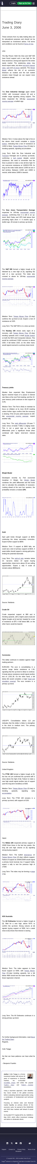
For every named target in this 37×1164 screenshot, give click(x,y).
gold (8, 68)
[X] (11, 1143)
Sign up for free (24, 3)
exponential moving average (17, 416)
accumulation (6, 793)
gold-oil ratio (19, 558)
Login (13, 3)
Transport (5, 156)
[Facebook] (20, 1143)
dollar (29, 63)
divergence (28, 855)
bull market (17, 158)
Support (4, 1149)
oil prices (16, 68)
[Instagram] (25, 1143)
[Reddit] (29, 1143)
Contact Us (12, 1149)
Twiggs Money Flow (20, 146)
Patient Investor (27, 1085)
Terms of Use (28, 44)
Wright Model (29, 480)
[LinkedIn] (7, 1143)
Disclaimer (19, 1151)
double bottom (30, 335)
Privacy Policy (21, 1149)
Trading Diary (9, 1085)
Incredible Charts (9, 1083)
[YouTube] (16, 1143)
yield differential (20, 423)
